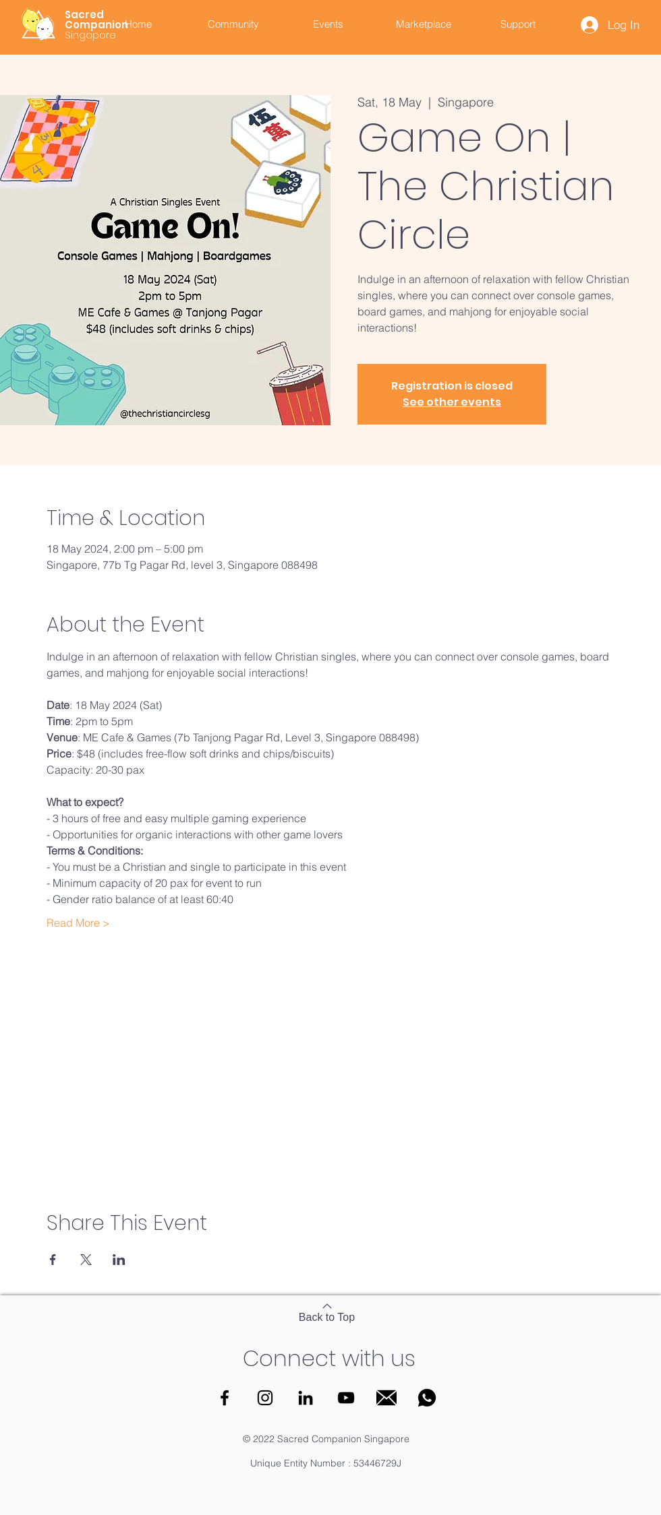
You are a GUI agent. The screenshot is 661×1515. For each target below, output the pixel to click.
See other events (452, 402)
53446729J (377, 1463)
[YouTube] (346, 1398)
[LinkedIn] (305, 1398)
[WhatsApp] (427, 1398)
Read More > (78, 922)
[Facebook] (224, 1398)
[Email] (386, 1398)
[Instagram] (265, 1398)
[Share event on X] (86, 1259)
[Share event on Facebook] (53, 1259)
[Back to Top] (327, 1312)
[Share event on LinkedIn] (119, 1259)
